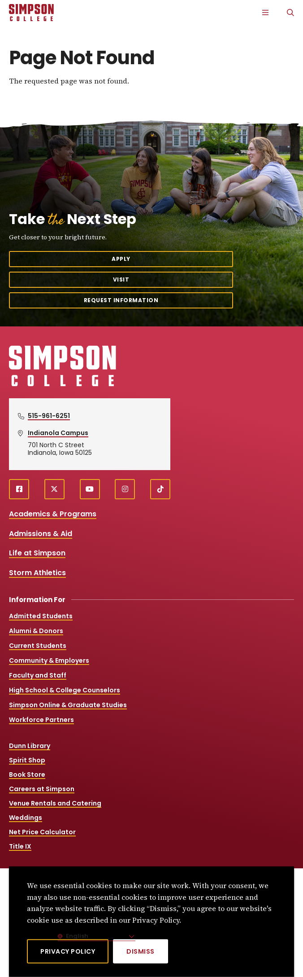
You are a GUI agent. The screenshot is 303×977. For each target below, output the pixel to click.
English (76, 936)
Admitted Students (41, 616)
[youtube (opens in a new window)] (90, 489)
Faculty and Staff (37, 675)
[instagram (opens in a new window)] (125, 489)
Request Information (121, 300)
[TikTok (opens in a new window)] (160, 489)
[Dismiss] (140, 951)
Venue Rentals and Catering (55, 803)
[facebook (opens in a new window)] (19, 489)
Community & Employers (49, 660)
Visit (121, 279)
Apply (121, 259)
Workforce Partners (41, 719)
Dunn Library (29, 745)
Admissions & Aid (40, 533)
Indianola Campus (58, 432)
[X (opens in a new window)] (54, 489)
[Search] (290, 12)
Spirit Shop (27, 760)
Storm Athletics (37, 573)
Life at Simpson (37, 553)
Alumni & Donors (36, 630)
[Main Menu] (265, 12)
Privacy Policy (67, 951)
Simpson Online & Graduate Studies (68, 704)
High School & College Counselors (64, 690)
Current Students (37, 645)
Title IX (20, 846)
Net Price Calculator (42, 831)
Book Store (27, 774)
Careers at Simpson (41, 788)
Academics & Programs (52, 514)
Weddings (25, 817)
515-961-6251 (49, 415)
